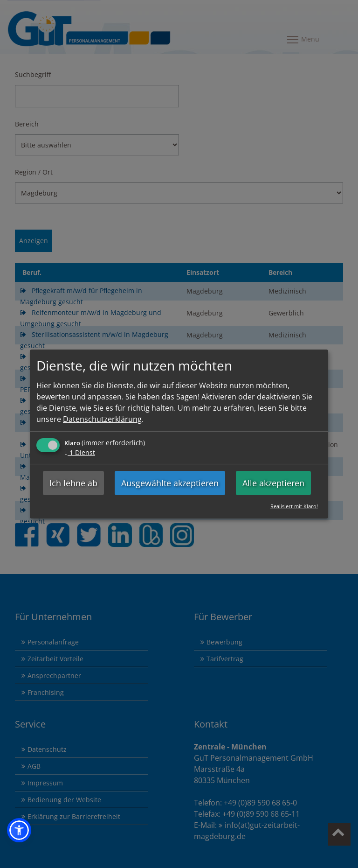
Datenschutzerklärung (102, 419)
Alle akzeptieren (273, 483)
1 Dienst (79, 452)
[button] (19, 830)
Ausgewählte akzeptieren (170, 483)
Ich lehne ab (73, 483)
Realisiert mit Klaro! (294, 506)
